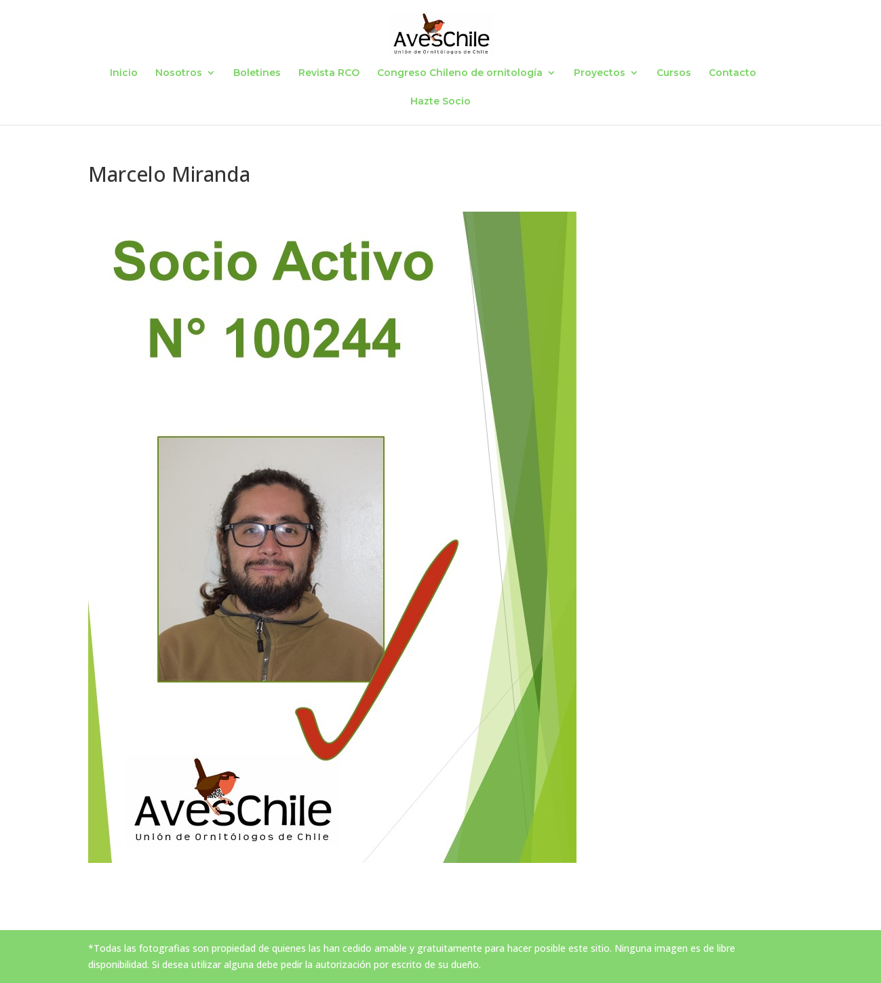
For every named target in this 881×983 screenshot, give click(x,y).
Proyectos (599, 73)
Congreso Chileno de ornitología (460, 73)
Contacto (732, 73)
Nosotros (178, 73)
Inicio (124, 73)
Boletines (257, 73)
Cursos (674, 73)
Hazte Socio (440, 101)
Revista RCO (328, 73)
